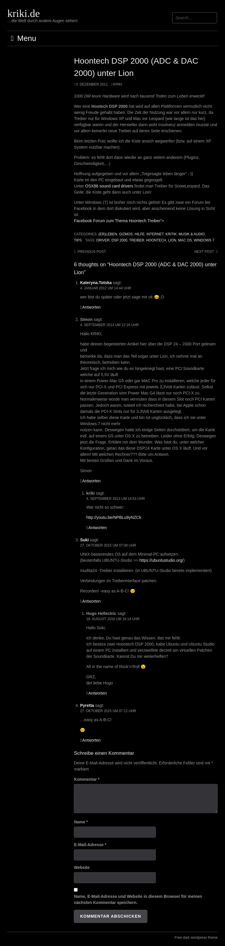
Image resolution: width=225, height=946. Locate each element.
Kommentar (86, 779)
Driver (103, 240)
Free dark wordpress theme (196, 937)
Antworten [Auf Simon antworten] (91, 481)
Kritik (171, 234)
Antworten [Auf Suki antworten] (91, 601)
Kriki (117, 84)
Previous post (92, 252)
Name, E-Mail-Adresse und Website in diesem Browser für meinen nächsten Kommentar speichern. (138, 899)
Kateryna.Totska (96, 282)
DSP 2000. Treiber (127, 240)
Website (81, 867)
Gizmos (126, 234)
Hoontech (156, 240)
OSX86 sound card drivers (109, 186)
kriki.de (23, 13)
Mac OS (185, 240)
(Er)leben (107, 234)
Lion (172, 240)
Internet (154, 234)
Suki (84, 540)
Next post (204, 252)
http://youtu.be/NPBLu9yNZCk (113, 517)
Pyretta (87, 705)
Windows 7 (204, 240)
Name (81, 822)
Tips (77, 240)
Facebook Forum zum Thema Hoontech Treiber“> (119, 220)
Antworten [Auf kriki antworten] (97, 527)
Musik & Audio (192, 234)
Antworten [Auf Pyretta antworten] (91, 740)
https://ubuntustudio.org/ (161, 560)
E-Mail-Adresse (90, 844)
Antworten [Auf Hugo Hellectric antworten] (97, 693)
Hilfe (140, 234)
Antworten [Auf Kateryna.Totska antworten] (91, 307)
